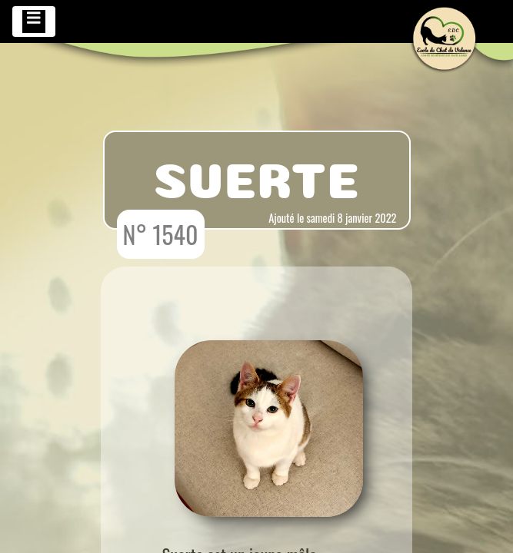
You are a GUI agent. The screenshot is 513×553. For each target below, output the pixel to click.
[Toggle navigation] (33, 21)
